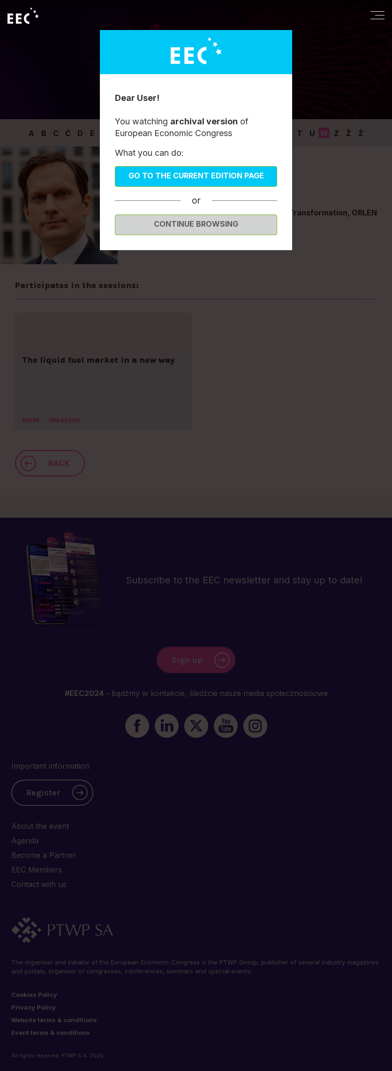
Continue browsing (196, 224)
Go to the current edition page (196, 175)
